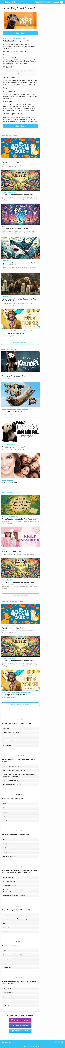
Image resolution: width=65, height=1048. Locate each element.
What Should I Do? (12, 516)
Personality (12, 38)
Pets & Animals (20, 38)
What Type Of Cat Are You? (12, 411)
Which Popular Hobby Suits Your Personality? (19, 519)
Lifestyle (5, 38)
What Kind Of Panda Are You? (13, 376)
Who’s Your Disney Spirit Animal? (15, 229)
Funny (3, 331)
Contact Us (34, 1046)
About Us (40, 1046)
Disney (3, 226)
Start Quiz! (20, 33)
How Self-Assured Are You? (13, 551)
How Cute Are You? (9, 482)
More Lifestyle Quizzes (10, 492)
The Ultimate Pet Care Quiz (12, 162)
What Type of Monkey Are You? (14, 333)
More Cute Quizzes (9, 349)
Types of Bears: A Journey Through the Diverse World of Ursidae (20, 300)
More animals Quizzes (20, 343)
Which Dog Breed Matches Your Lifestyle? (18, 195)
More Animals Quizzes (10, 135)
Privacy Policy (25, 1046)
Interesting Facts (6, 260)
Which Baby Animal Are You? (13, 447)
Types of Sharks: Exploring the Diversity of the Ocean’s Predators (20, 264)
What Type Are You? (26, 331)
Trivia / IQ (13, 159)
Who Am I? (10, 480)
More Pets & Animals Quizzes (13, 601)
